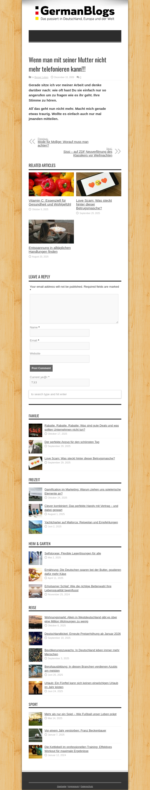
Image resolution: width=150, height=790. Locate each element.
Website (35, 353)
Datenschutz (87, 786)
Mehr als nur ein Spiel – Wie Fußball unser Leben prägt (81, 714)
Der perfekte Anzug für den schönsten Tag (72, 442)
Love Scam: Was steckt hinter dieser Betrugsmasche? (94, 204)
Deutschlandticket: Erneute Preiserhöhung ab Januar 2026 (83, 634)
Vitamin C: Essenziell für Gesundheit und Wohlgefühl (50, 202)
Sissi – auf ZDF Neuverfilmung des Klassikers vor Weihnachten (84, 152)
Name (34, 327)
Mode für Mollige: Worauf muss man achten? (65, 142)
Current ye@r (39, 377)
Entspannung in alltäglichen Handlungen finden (50, 249)
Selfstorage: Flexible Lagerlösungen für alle (73, 553)
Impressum (73, 786)
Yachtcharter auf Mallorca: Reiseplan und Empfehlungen (81, 522)
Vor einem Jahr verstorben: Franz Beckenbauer (75, 730)
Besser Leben (42, 77)
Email (33, 340)
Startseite (61, 786)
